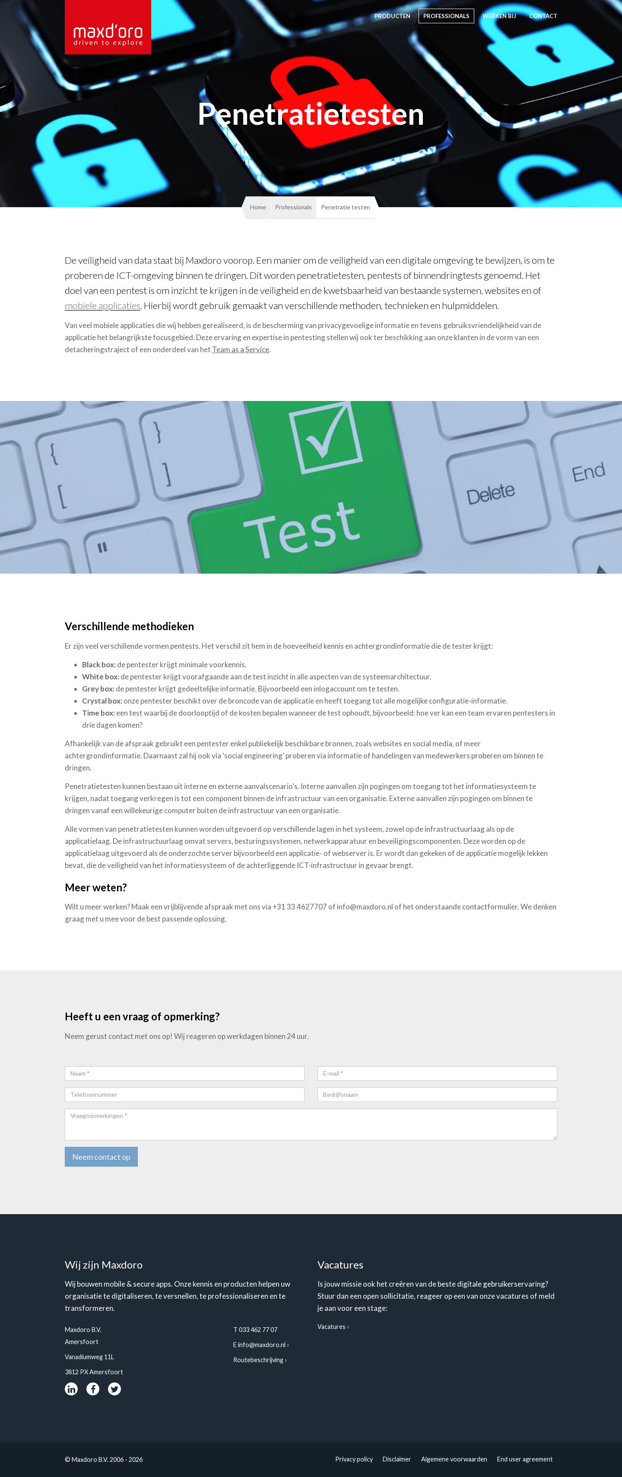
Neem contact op (101, 1156)
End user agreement (525, 1459)
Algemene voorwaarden (454, 1459)
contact (543, 16)
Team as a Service (240, 349)
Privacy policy (354, 1459)
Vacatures (331, 1326)
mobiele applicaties (102, 305)
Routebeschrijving (258, 1359)
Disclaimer (397, 1459)
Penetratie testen (345, 207)
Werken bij (499, 16)
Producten (392, 16)
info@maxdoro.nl (262, 1344)
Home (258, 207)
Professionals (446, 16)
